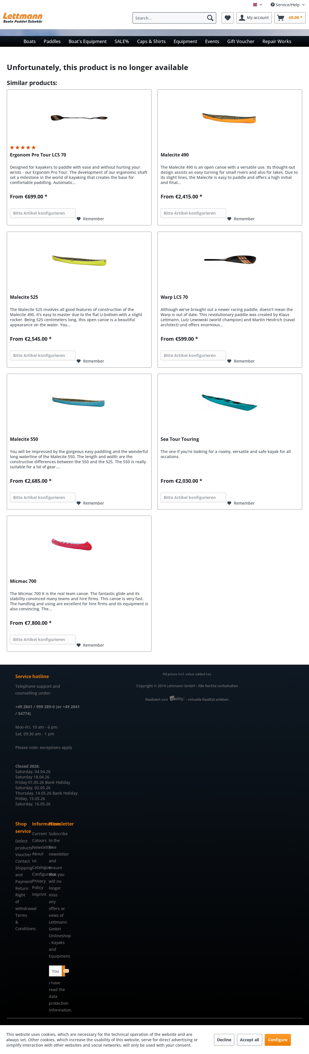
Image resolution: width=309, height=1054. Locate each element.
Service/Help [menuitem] (286, 4)
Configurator (39, 874)
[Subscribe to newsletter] (63, 971)
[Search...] (174, 18)
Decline (224, 1039)
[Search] (210, 18)
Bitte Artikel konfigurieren (39, 213)
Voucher (22, 854)
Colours (39, 840)
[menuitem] (176, 18)
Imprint (39, 894)
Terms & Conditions (22, 922)
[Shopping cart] (290, 18)
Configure (277, 1039)
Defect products (22, 844)
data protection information (60, 1003)
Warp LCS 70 (174, 297)
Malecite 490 (175, 155)
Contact (22, 861)
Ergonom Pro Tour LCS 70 (38, 155)
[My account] (254, 18)
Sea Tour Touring (180, 439)
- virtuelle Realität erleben (207, 699)
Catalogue (39, 867)
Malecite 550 (24, 439)
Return (21, 888)
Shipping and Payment (22, 874)
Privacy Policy (39, 884)
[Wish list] (228, 18)
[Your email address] (55, 971)
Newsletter (39, 847)
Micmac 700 (23, 581)
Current (39, 833)
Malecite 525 (24, 297)
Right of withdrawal (22, 901)
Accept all (249, 1039)
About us (37, 857)
